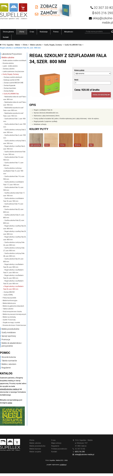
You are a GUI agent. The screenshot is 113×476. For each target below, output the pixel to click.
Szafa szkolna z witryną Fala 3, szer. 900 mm (14, 131)
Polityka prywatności (59, 449)
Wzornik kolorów (9, 357)
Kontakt (6, 37)
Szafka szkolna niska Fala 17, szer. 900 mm (14, 194)
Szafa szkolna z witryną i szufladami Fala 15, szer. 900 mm (13, 171)
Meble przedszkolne (10, 329)
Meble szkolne (36, 45)
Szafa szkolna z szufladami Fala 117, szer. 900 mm (13, 183)
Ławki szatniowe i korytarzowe (13, 71)
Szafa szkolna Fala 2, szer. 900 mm (14, 125)
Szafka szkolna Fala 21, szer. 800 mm (13, 216)
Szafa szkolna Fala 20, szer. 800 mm (13, 210)
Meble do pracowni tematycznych (14, 314)
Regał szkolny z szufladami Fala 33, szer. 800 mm (13, 282)
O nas (32, 32)
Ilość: (76, 80)
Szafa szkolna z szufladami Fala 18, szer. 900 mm (13, 199)
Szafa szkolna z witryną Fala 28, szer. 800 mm (13, 254)
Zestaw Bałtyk (9, 91)
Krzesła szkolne (8, 63)
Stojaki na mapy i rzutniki (11, 322)
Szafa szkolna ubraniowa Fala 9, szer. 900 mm (14, 153)
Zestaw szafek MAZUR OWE (13, 83)
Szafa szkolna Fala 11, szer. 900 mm (13, 164)
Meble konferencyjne (10, 300)
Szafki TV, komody (9, 320)
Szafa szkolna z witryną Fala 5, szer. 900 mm (14, 142)
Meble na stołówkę (9, 317)
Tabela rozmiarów (9, 360)
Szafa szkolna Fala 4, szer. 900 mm (14, 136)
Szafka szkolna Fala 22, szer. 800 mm (13, 221)
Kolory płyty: (79, 70)
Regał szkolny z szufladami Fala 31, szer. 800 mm (13, 271)
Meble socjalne (35, 452)
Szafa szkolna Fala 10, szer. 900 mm (13, 158)
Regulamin (6, 367)
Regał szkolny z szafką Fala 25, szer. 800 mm (14, 238)
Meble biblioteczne (9, 303)
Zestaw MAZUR (9, 292)
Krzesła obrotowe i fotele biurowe (14, 325)
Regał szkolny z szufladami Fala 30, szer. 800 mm (13, 265)
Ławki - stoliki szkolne (10, 66)
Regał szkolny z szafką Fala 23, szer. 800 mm (14, 227)
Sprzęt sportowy (9, 336)
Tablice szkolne (8, 309)
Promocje (6, 339)
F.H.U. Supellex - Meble (11, 45)
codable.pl (63, 464)
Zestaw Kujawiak (9, 85)
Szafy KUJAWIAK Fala (73, 45)
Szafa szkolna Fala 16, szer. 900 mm (13, 188)
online (10, 403)
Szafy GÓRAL (8, 295)
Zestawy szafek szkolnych (13, 77)
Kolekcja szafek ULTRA (11, 80)
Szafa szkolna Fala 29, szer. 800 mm (13, 260)
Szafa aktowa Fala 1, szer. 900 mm (14, 120)
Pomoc (56, 32)
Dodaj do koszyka (101, 95)
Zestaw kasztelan (10, 88)
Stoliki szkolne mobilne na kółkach (14, 60)
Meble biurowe (35, 449)
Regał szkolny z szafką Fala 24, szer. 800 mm (14, 232)
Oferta (21, 32)
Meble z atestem (9, 364)
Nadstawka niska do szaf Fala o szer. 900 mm (14, 103)
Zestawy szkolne (8, 69)
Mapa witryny (56, 443)
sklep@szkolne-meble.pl (9, 389)
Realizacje (44, 32)
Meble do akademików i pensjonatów (12, 344)
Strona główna (8, 32)
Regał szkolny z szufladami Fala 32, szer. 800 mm (13, 276)
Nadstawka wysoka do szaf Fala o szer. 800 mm (13, 109)
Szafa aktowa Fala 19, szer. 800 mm (13, 205)
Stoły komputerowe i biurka (12, 311)
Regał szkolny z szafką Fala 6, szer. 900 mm (14, 147)
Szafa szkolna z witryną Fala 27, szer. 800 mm (13, 249)
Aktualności (68, 32)
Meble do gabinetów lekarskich (13, 306)
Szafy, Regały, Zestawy (53, 45)
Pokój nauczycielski (9, 298)
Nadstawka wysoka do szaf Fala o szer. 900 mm (13, 114)
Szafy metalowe (9, 332)
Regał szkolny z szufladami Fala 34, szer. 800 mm (20, 48)
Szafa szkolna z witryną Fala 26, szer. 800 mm (13, 243)
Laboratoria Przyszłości (12, 54)
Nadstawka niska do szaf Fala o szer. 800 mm (14, 98)
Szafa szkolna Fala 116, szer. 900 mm (14, 177)
